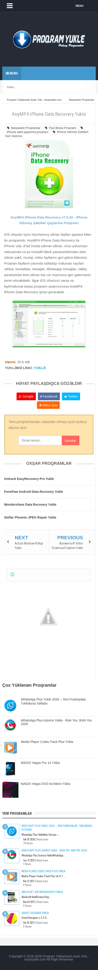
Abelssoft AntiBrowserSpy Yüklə (42, 892)
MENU (79, 5)
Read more (42, 839)
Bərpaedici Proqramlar (23, 128)
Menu (12, 73)
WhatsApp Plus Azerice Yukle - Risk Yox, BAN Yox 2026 (54, 850)
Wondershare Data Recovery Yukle (30, 504)
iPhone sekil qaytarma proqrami (44, 130)
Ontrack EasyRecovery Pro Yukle (29, 479)
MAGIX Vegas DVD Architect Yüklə (45, 784)
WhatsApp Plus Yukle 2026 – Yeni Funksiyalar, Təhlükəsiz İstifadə (57, 827)
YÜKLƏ (40, 368)
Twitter (71, 396)
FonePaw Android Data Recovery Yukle (33, 491)
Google (26, 396)
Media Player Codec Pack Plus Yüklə (47, 742)
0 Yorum (27, 885)
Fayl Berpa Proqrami (60, 128)
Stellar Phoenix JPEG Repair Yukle (30, 517)
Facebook (49, 396)
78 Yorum (28, 843)
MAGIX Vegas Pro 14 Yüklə (40, 763)
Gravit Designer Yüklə (35, 913)
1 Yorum (27, 864)
